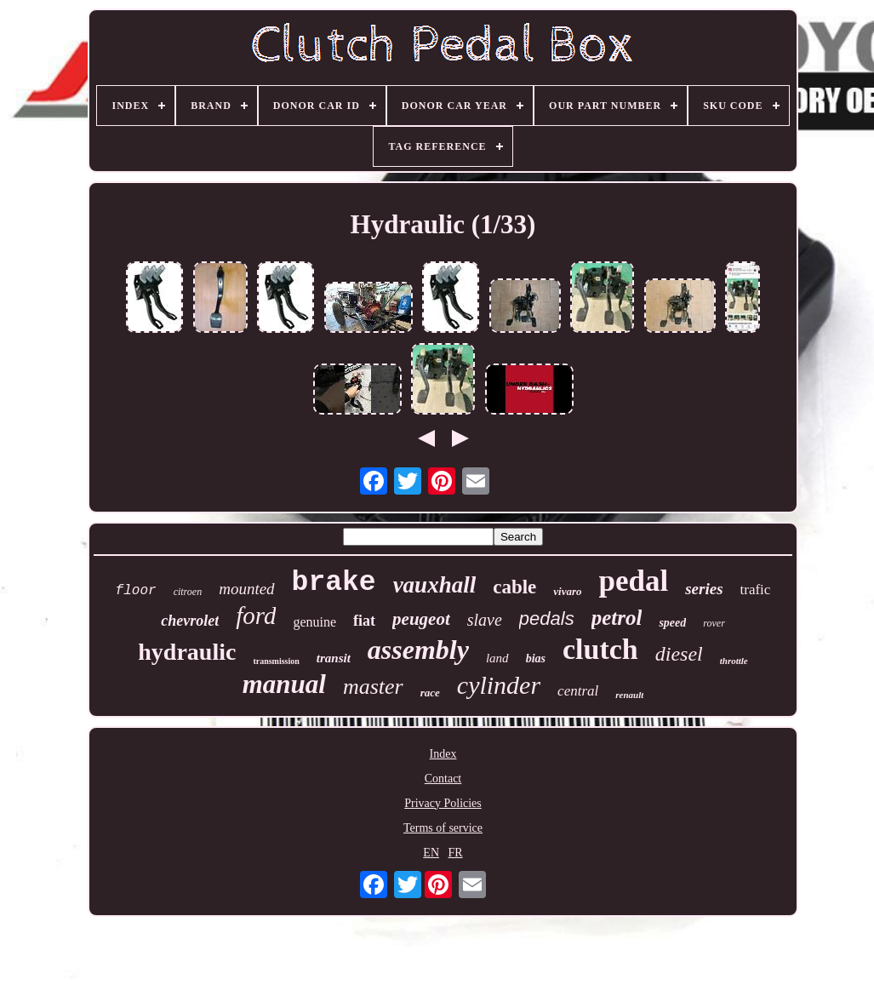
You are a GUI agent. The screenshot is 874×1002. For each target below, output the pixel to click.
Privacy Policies (443, 803)
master (373, 686)
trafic (755, 589)
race (430, 692)
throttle (734, 661)
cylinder (498, 685)
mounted (246, 589)
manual (284, 684)
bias (536, 658)
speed (672, 622)
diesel (679, 654)
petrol (617, 617)
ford (256, 615)
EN (431, 852)
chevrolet (190, 620)
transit (334, 658)
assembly (418, 649)
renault (629, 695)
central (577, 691)
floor (136, 590)
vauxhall (435, 585)
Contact (443, 778)
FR (455, 852)
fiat (364, 620)
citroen (188, 592)
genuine (314, 622)
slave (484, 619)
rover (714, 623)
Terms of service (443, 828)
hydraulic (187, 651)
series (704, 589)
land (497, 658)
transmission (276, 661)
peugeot (421, 619)
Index (443, 753)
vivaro (567, 591)
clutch (600, 649)
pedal (634, 581)
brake (334, 582)
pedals (546, 618)
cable (514, 587)
